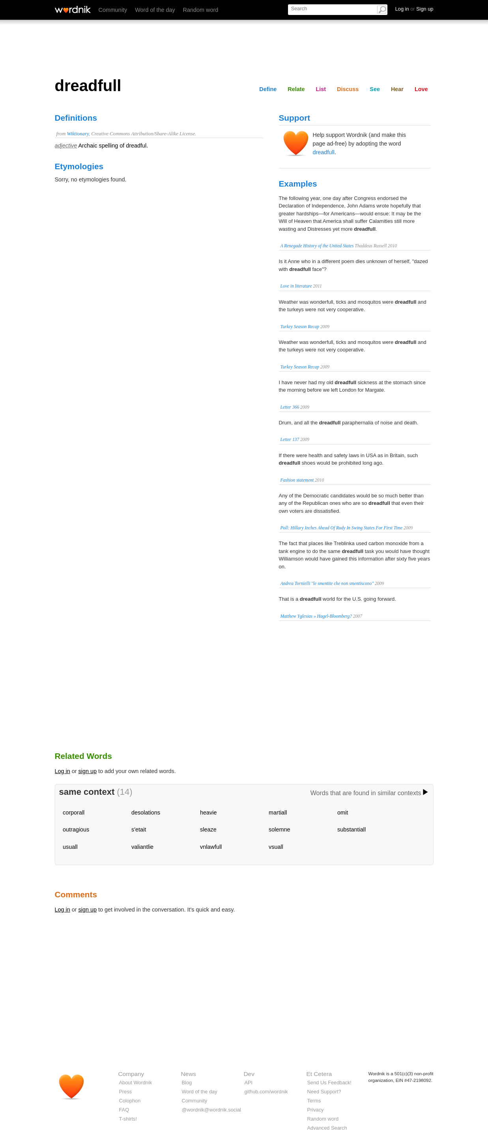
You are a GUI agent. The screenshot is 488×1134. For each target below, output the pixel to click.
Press (125, 1092)
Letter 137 (289, 439)
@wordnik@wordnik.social (211, 1110)
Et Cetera (319, 1073)
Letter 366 (289, 407)
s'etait (138, 829)
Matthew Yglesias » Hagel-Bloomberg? (316, 616)
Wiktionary (77, 133)
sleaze (208, 829)
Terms (314, 1101)
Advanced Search (327, 1128)
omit (342, 812)
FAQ (124, 1110)
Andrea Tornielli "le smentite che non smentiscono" (327, 583)
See (375, 89)
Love (421, 89)
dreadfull (324, 152)
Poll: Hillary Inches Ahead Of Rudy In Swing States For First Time (341, 527)
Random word (201, 10)
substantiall (351, 829)
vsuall (276, 847)
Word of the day (155, 10)
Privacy (315, 1110)
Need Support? (324, 1092)
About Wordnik (135, 1082)
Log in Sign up (414, 9)
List (321, 89)
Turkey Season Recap (300, 326)
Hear (397, 89)
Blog (187, 1082)
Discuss (348, 89)
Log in (62, 771)
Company (131, 1073)
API (249, 1082)
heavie (208, 812)
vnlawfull (211, 847)
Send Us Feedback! (329, 1082)
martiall (278, 812)
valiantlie (142, 847)
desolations (145, 812)
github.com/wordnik (266, 1092)
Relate (296, 89)
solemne (279, 829)
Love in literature (296, 286)
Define (268, 89)
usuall (70, 847)
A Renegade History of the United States (317, 245)
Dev (249, 1073)
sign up (88, 771)
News (188, 1073)
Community (113, 10)
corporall (73, 812)
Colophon (130, 1101)
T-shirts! (128, 1119)
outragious (76, 829)
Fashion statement (297, 480)
